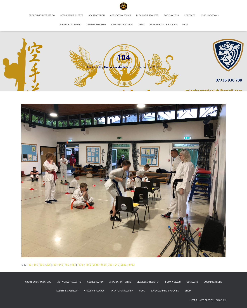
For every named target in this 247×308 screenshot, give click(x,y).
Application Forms (120, 15)
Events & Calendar (70, 24)
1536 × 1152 (84, 264)
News (141, 24)
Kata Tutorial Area (122, 24)
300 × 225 (45, 264)
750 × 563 (57, 264)
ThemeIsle (220, 299)
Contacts (189, 15)
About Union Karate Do (42, 15)
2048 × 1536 (99, 264)
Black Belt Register (147, 15)
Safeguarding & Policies (163, 24)
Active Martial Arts (71, 15)
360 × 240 (113, 264)
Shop (185, 24)
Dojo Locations (209, 15)
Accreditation (96, 15)
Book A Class (171, 15)
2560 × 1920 (127, 264)
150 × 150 (32, 264)
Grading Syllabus (96, 24)
